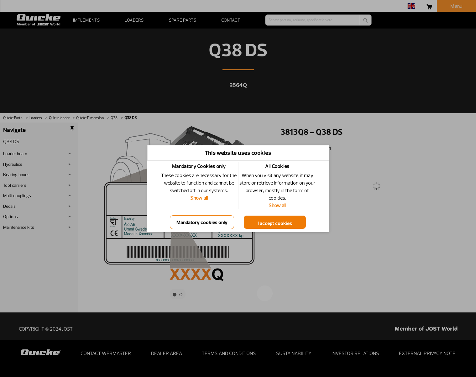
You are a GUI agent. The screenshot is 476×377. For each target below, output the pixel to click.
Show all (199, 198)
